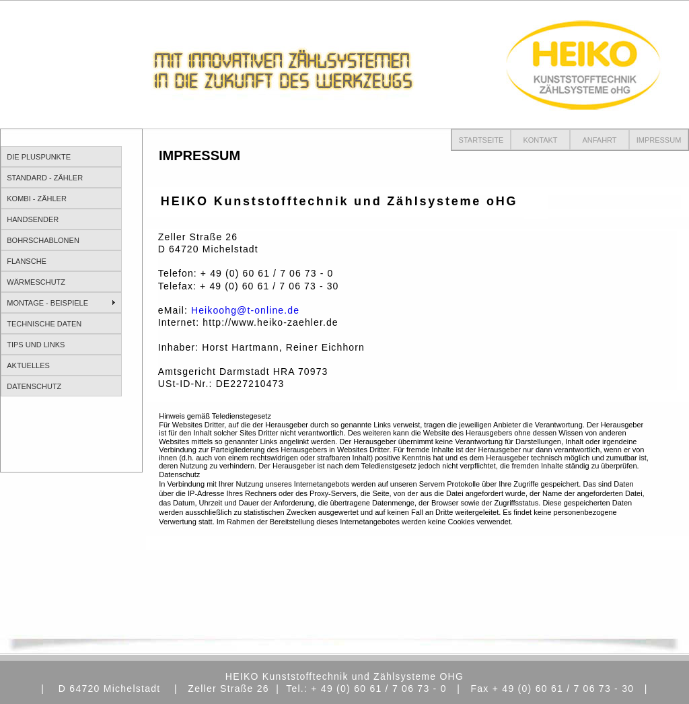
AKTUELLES (28, 365)
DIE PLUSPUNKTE (39, 157)
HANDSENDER (33, 219)
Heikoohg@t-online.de (245, 310)
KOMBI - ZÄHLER (37, 199)
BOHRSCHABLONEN (43, 240)
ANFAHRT (599, 140)
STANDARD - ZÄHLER (45, 178)
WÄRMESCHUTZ (36, 282)
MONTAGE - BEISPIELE (47, 303)
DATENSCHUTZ (34, 386)
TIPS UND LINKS (36, 345)
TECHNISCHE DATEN (44, 324)
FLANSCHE (26, 261)
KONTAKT (540, 140)
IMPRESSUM (659, 140)
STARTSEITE (481, 140)
